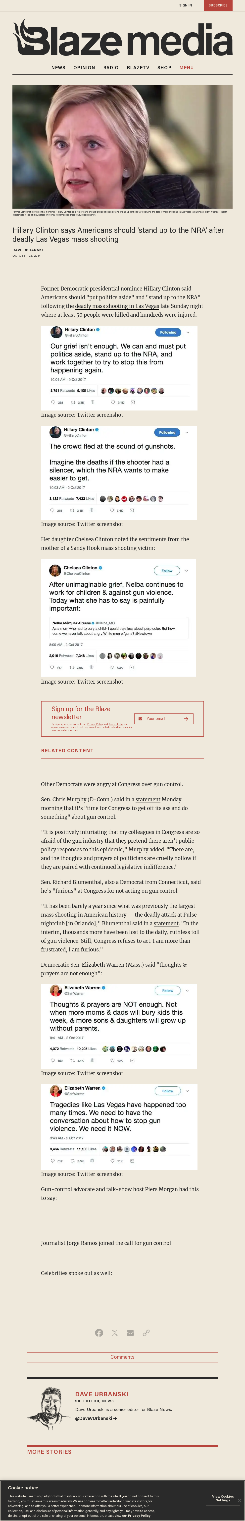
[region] (122, 1500)
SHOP (164, 68)
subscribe (218, 5)
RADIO (111, 68)
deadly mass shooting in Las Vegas (117, 306)
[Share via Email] (130, 1333)
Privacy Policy (95, 724)
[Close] (239, 1500)
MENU (186, 68)
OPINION (84, 68)
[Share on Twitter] (115, 1333)
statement (148, 799)
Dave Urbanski (27, 250)
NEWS (58, 68)
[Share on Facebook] (99, 1333)
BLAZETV (138, 68)
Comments (122, 1357)
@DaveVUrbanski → (96, 1419)
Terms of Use (116, 724)
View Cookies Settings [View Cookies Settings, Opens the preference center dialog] (223, 1498)
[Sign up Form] (164, 718)
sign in (185, 5)
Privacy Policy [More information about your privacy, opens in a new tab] (139, 1516)
